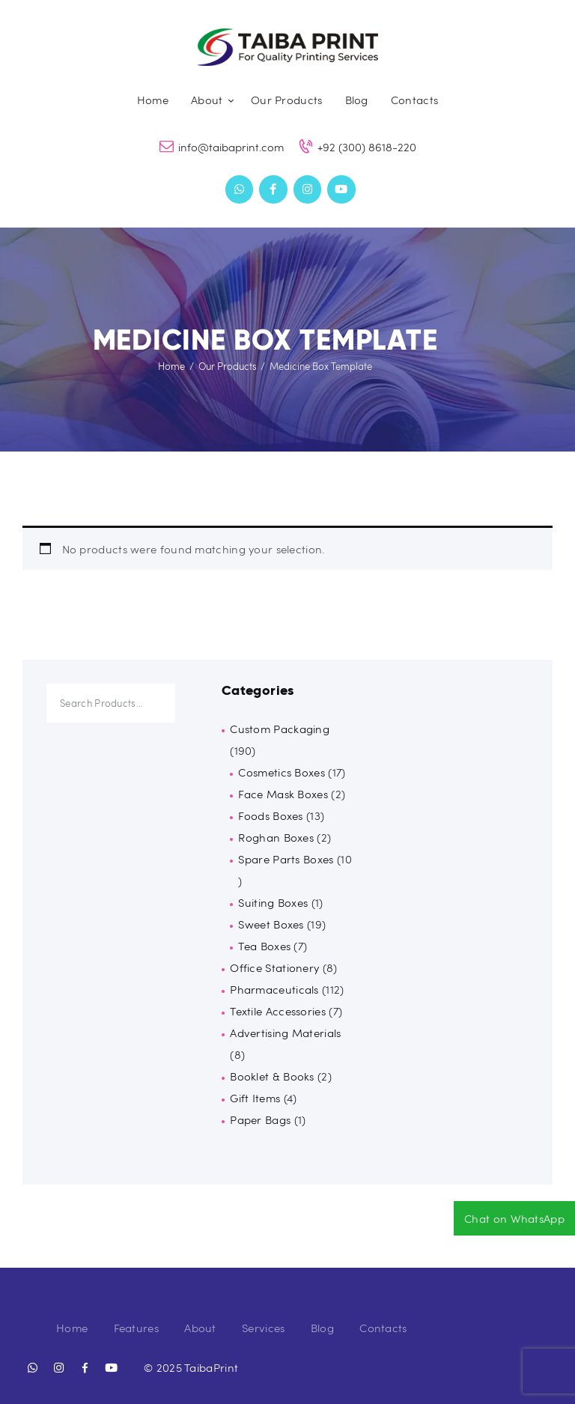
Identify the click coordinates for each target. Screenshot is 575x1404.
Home (171, 366)
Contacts (383, 1327)
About (200, 1327)
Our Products (227, 366)
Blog (322, 1327)
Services (263, 1327)
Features (136, 1327)
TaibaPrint (211, 1367)
